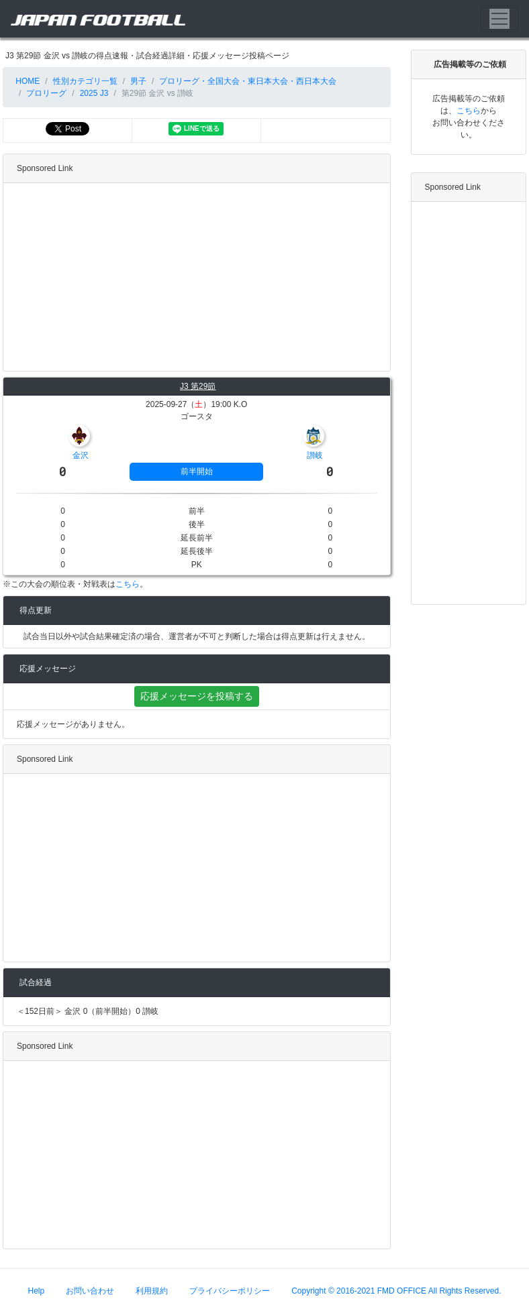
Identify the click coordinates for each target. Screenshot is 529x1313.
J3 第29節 (197, 386)
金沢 (81, 455)
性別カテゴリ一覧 (85, 81)
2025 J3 (94, 93)
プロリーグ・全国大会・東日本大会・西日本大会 (247, 81)
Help (36, 1291)
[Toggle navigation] (499, 18)
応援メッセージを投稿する (196, 696)
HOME (26, 81)
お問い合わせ (90, 1291)
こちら (127, 584)
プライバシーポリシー (229, 1291)
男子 (138, 81)
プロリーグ (46, 93)
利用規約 (152, 1291)
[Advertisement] (193, 277)
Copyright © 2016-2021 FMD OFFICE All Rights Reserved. (396, 1291)
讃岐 (315, 455)
